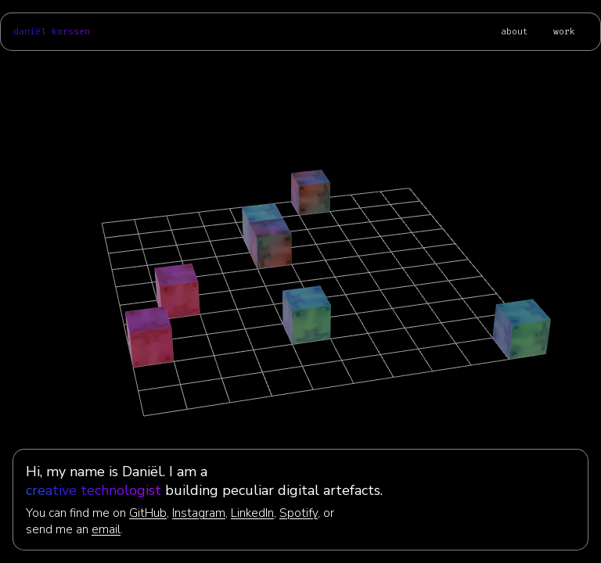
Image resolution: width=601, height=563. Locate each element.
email (106, 529)
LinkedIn (252, 512)
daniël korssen (51, 32)
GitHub (148, 512)
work (564, 32)
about (514, 32)
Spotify (298, 512)
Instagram (198, 512)
